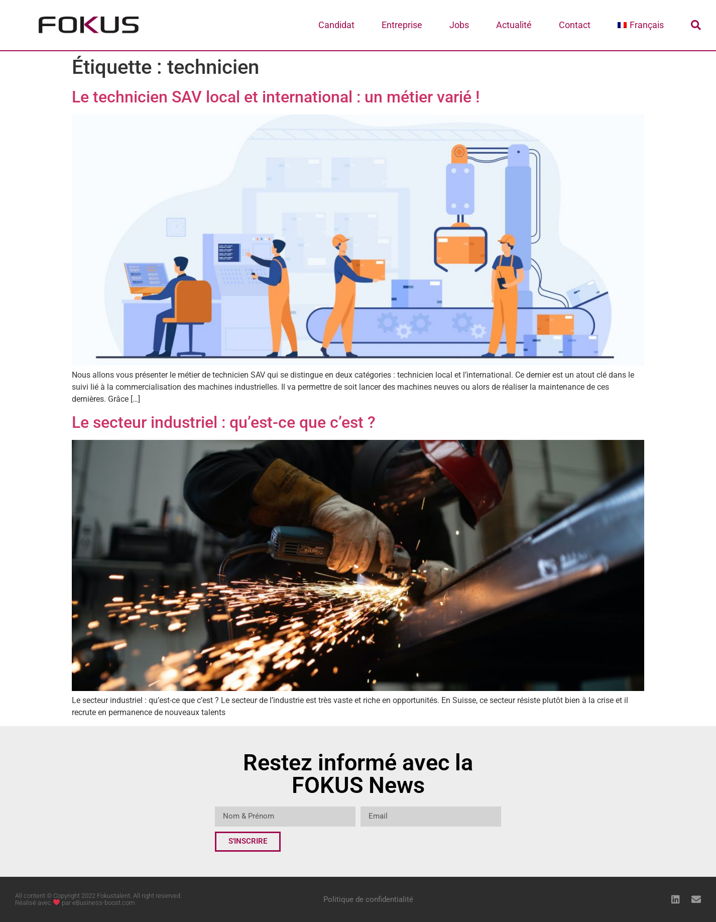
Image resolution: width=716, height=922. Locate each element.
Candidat (336, 25)
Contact (574, 25)
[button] (696, 25)
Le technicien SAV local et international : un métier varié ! (276, 96)
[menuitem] (640, 25)
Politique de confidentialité (368, 899)
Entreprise (402, 25)
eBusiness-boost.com (103, 902)
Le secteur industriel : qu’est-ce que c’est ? (226, 422)
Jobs (459, 25)
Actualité (514, 25)
